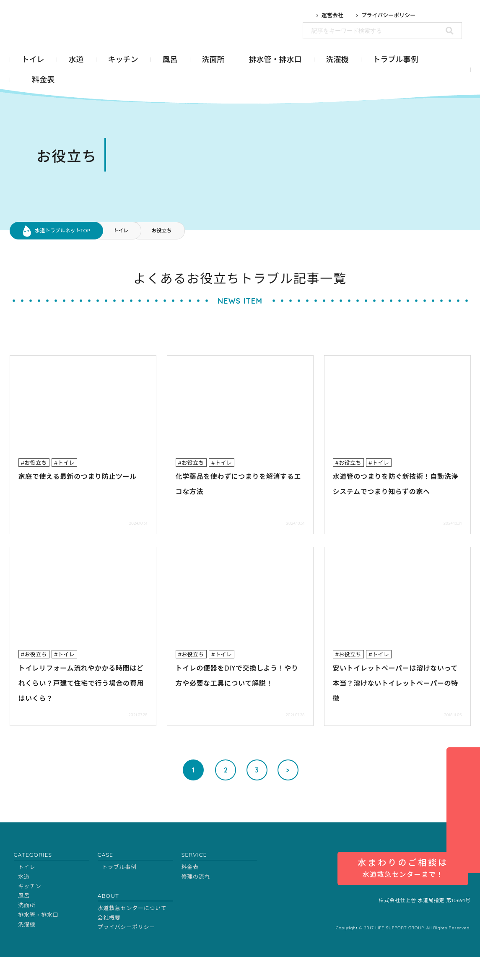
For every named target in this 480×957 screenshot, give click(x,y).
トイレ (120, 230)
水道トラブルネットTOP (62, 230)
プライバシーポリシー (388, 15)
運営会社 (332, 15)
